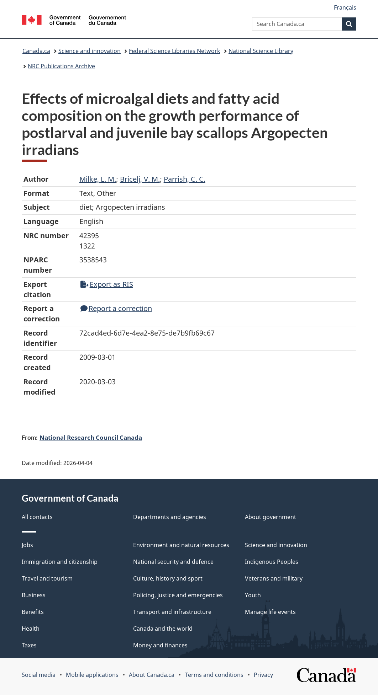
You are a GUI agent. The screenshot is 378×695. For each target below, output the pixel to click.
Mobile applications (92, 675)
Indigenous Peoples (271, 562)
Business (34, 595)
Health (31, 628)
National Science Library (261, 51)
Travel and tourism (47, 578)
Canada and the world (163, 628)
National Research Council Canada (91, 437)
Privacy (263, 675)
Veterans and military (274, 578)
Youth (253, 595)
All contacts (37, 517)
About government (270, 517)
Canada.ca (36, 51)
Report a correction (116, 308)
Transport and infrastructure (172, 612)
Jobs (27, 545)
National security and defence (173, 562)
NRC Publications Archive (61, 66)
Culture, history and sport (168, 578)
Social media (39, 675)
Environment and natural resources (181, 545)
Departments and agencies (169, 517)
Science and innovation (89, 51)
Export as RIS (106, 284)
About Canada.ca (151, 675)
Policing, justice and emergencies (178, 595)
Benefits (33, 612)
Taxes (29, 645)
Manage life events (270, 612)
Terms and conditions (214, 675)
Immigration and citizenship (60, 562)
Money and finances (160, 645)
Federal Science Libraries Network (174, 51)
